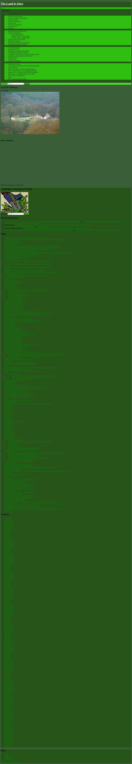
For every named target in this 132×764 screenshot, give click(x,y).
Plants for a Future (9, 463)
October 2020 (8, 612)
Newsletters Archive (14, 64)
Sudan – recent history (11, 476)
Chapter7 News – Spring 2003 (13, 302)
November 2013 (9, 732)
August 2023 (8, 564)
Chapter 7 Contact (9, 285)
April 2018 (7, 659)
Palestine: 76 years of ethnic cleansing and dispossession (21, 449)
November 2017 (9, 668)
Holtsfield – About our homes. (13, 338)
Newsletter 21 (8, 426)
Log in (6, 754)
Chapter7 (7, 29)
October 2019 (8, 631)
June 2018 (7, 656)
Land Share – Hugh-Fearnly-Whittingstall (20, 56)
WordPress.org (8, 759)
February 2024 (8, 554)
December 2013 (9, 730)
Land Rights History (14, 47)
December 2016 (9, 684)
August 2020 (8, 615)
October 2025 (8, 526)
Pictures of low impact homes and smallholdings (18, 461)
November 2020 (9, 610)
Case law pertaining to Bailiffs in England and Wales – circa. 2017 (27, 275)
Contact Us (7, 316)
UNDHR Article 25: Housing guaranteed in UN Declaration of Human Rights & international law (33, 509)
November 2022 (9, 577)
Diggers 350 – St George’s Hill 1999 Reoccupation (23, 72)
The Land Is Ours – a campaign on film (15, 487)
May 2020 (7, 620)
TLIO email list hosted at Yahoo (17, 44)
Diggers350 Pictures (10, 326)
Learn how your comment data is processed (36, 185)
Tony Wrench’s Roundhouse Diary (14, 500)
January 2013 (8, 733)
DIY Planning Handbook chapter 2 (14, 331)
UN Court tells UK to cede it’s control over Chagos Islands (21, 505)
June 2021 (7, 602)
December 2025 (9, 523)
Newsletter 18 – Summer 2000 (13, 421)
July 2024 (7, 549)
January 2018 (8, 664)
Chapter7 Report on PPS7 (12, 310)
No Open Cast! (12, 26)
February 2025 (8, 539)
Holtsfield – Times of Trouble (13, 349)
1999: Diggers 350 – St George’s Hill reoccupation (23, 456)
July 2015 (7, 705)
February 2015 (8, 710)
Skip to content (14, 10)
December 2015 (9, 700)
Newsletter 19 (8, 423)
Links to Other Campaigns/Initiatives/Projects (17, 400)
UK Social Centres (9, 504)
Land (5, 46)
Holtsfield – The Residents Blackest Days (16, 346)
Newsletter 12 (8, 412)
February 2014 (8, 727)
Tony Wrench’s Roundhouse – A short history (17, 497)
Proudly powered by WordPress (10, 762)
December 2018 (9, 646)
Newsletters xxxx (9, 435)
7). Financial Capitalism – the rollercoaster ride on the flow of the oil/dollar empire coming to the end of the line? (37, 252)
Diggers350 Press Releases (12, 328)
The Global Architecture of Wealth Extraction (17, 486)
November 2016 (9, 686)
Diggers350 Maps (9, 325)
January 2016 (8, 699)
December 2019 (9, 628)
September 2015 (9, 702)
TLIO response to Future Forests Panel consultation (19, 495)
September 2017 (9, 671)
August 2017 (8, 672)
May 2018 (7, 658)
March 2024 (8, 552)
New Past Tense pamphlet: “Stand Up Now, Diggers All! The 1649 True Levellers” (28, 403)
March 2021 (8, 605)
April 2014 (7, 725)
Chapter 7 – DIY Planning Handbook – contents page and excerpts (27, 290)
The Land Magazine (18, 34)
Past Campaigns (13, 67)
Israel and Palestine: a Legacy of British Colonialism (19, 364)
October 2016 (8, 687)
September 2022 (9, 579)
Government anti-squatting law (13, 336)
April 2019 (7, 640)
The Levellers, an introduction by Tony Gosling (18, 492)
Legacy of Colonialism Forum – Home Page (17, 395)
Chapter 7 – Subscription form (13, 282)
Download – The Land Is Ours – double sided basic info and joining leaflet (30, 441)
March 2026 (8, 520)
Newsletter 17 (8, 420)
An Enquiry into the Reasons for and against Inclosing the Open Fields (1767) (27, 267)
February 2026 (8, 521)
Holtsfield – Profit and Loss (12, 341)
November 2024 (9, 544)
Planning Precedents (14, 41)
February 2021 (8, 607)
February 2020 (8, 625)
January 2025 (8, 541)
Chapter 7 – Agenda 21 (11, 280)
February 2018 (8, 663)
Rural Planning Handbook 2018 (17, 31)
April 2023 (7, 571)
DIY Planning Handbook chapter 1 (14, 329)
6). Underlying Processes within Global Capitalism (19, 251)
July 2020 (7, 617)
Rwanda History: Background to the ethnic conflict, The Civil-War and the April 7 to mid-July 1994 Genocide (36, 471)
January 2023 (8, 574)
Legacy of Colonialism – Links (13, 390)
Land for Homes (13, 19)
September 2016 (9, 689)
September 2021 (9, 597)
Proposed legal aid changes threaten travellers (17, 464)
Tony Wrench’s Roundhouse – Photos (15, 499)
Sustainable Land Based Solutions (18, 52)
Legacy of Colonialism (15, 24)
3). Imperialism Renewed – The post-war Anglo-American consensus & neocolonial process (31, 246)
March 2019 (8, 641)
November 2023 (9, 559)
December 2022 (9, 575)
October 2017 (8, 669)
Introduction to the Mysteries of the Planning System (19, 362)
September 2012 (9, 737)
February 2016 (8, 697)
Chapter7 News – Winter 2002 (21, 36)
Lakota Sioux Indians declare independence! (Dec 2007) (20, 371)
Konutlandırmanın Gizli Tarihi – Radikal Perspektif (19, 226)
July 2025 (7, 531)
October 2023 (8, 561)
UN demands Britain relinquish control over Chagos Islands (22, 507)
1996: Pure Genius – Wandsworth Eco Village (21, 69)
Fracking (10, 28)
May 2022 (7, 585)
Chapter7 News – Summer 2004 (13, 306)
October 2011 (8, 740)
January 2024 (8, 556)
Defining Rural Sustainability (16, 39)
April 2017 (7, 679)
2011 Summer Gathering (11, 241)
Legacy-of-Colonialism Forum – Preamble (16, 397)
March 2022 (8, 587)
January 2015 (8, 712)
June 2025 (7, 533)
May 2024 (7, 551)
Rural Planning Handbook (12, 469)
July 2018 (7, 654)
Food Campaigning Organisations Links (16, 333)
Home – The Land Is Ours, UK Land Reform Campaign (20, 352)
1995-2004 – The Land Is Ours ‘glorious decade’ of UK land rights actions (30, 264)
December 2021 (9, 592)
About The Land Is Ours (15, 16)
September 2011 (9, 741)
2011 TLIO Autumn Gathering (13, 242)
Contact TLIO (8, 80)
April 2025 (7, 536)
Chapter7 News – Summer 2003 (13, 305)
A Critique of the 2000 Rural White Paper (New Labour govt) (22, 254)
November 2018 (9, 648)
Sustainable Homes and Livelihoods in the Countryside (20, 479)
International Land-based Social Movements (17, 359)
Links (9, 77)
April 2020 (7, 622)
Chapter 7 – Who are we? (11, 283)
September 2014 (9, 718)
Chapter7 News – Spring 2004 (13, 303)
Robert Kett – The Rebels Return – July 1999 (21, 74)
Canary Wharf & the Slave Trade (14, 277)
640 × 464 (11, 91)
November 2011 (9, 738)
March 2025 (8, 538)
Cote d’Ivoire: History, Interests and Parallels (17, 318)
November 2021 (9, 594)
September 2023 (9, 562)
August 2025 (8, 529)
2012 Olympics (8, 244)
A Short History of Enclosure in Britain (15, 257)
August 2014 (8, 720)
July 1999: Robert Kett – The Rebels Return (21, 459)
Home (6, 13)
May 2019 (7, 638)
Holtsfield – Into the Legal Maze (14, 339)
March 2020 (8, 623)
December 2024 (9, 543)
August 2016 (8, 691)
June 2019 (7, 636)
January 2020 (8, 626)
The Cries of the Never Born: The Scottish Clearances (20, 484)
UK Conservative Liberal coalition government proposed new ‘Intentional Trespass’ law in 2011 (32, 502)
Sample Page (8, 472)
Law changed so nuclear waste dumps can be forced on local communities (26, 387)
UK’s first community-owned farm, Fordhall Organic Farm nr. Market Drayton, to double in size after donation (55, 228)
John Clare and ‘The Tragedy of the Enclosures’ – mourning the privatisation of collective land (32, 367)
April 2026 (7, 518)
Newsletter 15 (8, 417)
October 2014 (8, 717)
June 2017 (7, 676)
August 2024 (8, 548)
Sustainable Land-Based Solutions (14, 482)
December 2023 (9, 557)
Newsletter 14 (8, 415)
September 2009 (9, 743)
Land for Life (12, 23)
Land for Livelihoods (14, 21)
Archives (7, 62)
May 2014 (7, 723)
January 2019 (8, 645)
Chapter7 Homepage (43, 226)
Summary (7, 477)
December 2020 (9, 608)
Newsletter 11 (8, 408)
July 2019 (7, 635)
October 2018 (8, 649)
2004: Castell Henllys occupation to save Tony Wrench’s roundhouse (28, 458)
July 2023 (7, 566)
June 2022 (7, 584)
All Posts (7, 265)
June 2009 (7, 745)
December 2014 (9, 714)
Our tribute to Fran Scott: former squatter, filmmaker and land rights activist (30, 260)
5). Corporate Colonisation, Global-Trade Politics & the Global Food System (27, 249)
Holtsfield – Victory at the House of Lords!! (17, 351)
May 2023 (7, 569)
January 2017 (8, 682)
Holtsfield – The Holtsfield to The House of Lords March (21, 344)
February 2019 (8, 643)
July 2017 (7, 674)
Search (3, 8)
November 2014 (9, 715)
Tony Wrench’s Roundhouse (16, 75)
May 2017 (7, 677)
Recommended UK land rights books (22, 379)
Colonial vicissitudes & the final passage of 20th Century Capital (23, 311)
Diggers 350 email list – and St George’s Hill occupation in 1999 (23, 321)
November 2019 (9, 630)
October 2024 (8, 546)
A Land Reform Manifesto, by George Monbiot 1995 (23, 54)
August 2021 (8, 598)
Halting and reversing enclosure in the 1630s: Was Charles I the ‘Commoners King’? (37, 375)
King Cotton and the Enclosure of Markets (16, 369)
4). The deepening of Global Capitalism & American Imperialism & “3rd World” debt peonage (32, 247)
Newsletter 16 (8, 418)
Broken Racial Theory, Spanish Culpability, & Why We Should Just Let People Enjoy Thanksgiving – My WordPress (38, 230)
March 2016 (8, 695)
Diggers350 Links (9, 323)
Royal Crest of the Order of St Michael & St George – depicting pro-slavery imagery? (29, 467)
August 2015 (8, 704)
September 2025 (9, 528)
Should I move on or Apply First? (14, 474)
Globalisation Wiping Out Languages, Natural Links (19, 334)
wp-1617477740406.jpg (22, 91)
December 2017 (9, 666)
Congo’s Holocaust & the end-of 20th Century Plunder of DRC (22, 315)
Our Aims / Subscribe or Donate (17, 18)
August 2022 (8, 580)
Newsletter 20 (8, 425)
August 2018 (8, 653)
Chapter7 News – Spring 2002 (21, 38)
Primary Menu (5, 10)
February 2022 (8, 589)
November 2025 (9, 525)
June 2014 (7, 722)
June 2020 (7, 618)
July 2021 (7, 600)
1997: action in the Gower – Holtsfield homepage (22, 70)
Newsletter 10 (8, 405)
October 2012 (8, 735)
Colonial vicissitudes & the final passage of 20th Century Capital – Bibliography (28, 313)
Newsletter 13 (8, 413)
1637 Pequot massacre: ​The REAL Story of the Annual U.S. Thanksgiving (97, 230)
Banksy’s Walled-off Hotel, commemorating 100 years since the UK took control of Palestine (31, 272)
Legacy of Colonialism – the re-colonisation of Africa (20, 394)
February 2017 (8, 681)
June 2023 (7, 567)
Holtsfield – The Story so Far (13, 348)
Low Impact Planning (10, 402)
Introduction (8, 361)
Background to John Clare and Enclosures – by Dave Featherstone (23, 270)
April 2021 (7, 603)
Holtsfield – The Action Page (12, 343)
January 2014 (8, 728)
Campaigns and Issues (10, 274)
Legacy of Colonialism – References (15, 392)
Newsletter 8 (8, 430)
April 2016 (7, 694)
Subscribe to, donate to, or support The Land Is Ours (23, 448)
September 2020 (9, 613)
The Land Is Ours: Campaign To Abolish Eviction (19, 489)
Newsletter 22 (8, 428)
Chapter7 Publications (14, 33)
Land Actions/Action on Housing (14, 380)
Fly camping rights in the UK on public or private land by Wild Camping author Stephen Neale (36, 354)
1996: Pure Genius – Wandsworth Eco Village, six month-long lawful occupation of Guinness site (36, 453)
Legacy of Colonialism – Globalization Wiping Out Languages (22, 389)
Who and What (8, 510)
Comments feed (9, 757)
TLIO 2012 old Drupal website (13, 494)
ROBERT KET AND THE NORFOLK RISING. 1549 (20, 466)
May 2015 (7, 707)
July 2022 (7, 582)
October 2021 (8, 595)
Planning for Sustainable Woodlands (18, 42)
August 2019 (8, 633)
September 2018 (9, 651)
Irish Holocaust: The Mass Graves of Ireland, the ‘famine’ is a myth (31, 377)
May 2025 (7, 534)
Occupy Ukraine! (9, 438)
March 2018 (8, 661)
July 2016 (7, 692)
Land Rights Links (13, 49)
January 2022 (8, 590)
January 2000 (8, 746)
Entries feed (7, 756)
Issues (6, 15)
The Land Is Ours (12, 3)
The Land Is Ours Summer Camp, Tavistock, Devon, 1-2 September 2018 (29, 356)
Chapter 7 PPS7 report (11, 287)
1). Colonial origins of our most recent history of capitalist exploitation (25, 237)
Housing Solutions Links (11, 357)
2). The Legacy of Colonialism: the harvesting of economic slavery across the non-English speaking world (35, 239)
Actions (6, 262)
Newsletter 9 (8, 431)
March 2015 (8, 709)
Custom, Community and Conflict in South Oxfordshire (20, 320)
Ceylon (6, 279)
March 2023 (8, 572)
